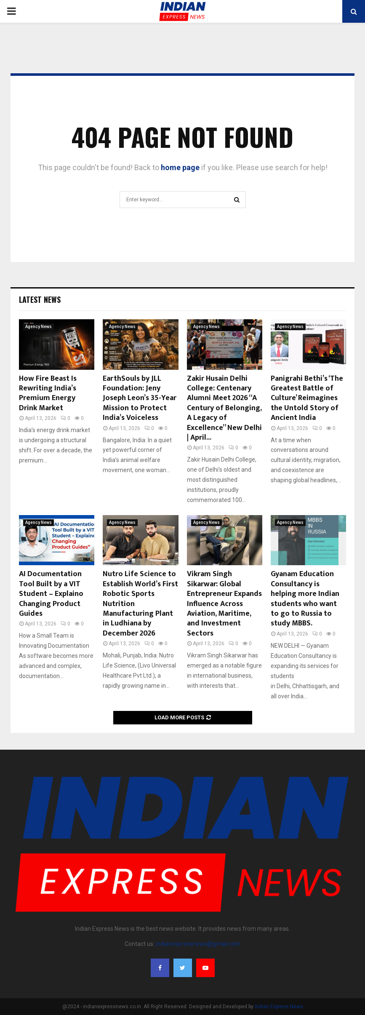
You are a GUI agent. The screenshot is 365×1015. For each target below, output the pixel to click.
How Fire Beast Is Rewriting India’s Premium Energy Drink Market (48, 393)
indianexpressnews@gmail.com (198, 943)
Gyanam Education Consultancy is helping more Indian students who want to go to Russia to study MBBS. (305, 599)
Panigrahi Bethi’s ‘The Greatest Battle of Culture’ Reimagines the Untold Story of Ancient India (307, 398)
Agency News (38, 326)
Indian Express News (279, 1007)
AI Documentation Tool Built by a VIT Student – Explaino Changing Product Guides (51, 594)
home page (180, 167)
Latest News (40, 299)
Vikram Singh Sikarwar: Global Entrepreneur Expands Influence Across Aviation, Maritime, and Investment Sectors (224, 603)
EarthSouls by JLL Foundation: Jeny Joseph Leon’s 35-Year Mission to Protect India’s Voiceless (139, 398)
